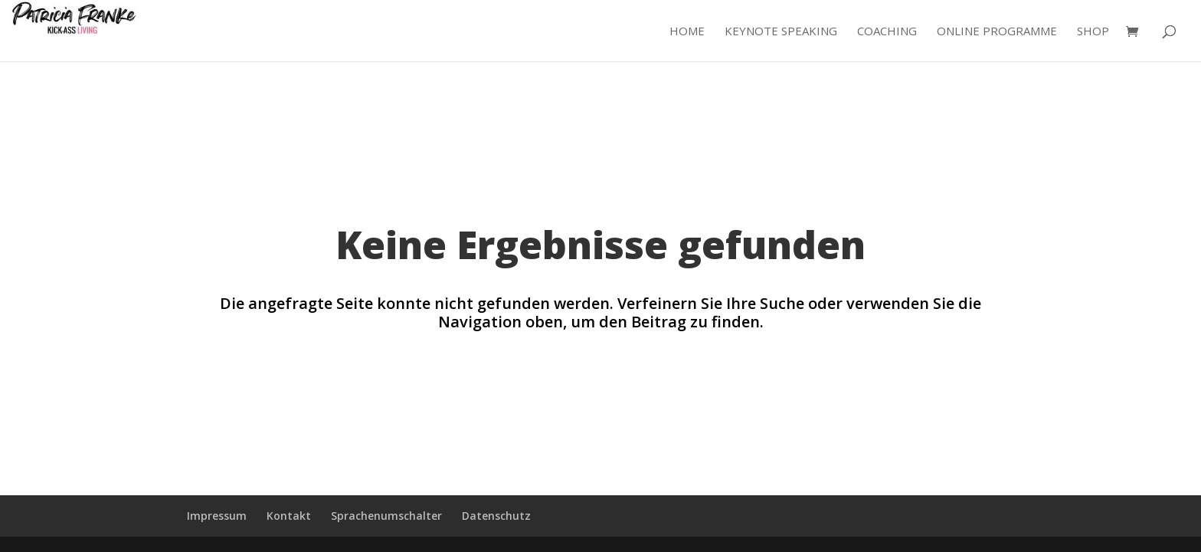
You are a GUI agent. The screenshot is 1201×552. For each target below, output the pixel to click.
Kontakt (289, 515)
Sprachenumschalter (386, 515)
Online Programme (997, 31)
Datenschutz (496, 515)
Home (687, 31)
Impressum (217, 515)
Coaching (887, 31)
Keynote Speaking (781, 31)
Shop (1093, 31)
